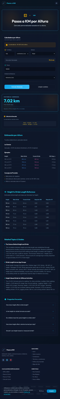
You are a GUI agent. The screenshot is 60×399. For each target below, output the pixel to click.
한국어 (34, 390)
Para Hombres (36, 372)
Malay (40, 390)
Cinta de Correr (6, 379)
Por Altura (35, 377)
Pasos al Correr (6, 374)
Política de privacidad (38, 362)
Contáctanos (35, 356)
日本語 (28, 390)
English (14, 386)
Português (15, 390)
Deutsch (48, 386)
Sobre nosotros (36, 354)
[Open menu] (56, 3)
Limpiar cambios (43, 87)
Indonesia (53, 390)
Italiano (55, 386)
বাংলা (22, 390)
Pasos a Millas (36, 379)
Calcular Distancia (16, 87)
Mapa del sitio (36, 364)
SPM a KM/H (5, 372)
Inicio (33, 351)
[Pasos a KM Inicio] (28, 3)
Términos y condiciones (38, 359)
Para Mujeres (35, 374)
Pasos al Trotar (6, 377)
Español (26, 386)
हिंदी (20, 386)
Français (41, 386)
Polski (46, 390)
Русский (33, 386)
